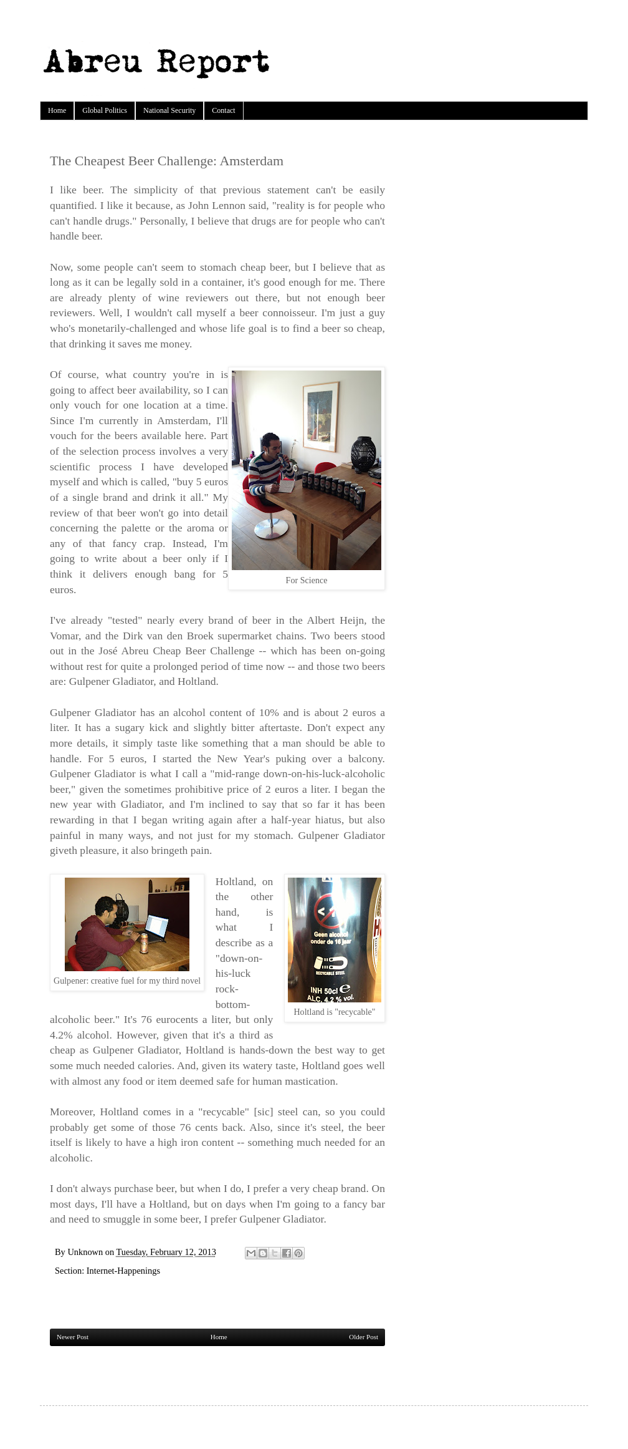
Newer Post (72, 1336)
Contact (223, 110)
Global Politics (104, 110)
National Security (169, 110)
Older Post (363, 1336)
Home (57, 110)
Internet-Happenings (123, 1271)
